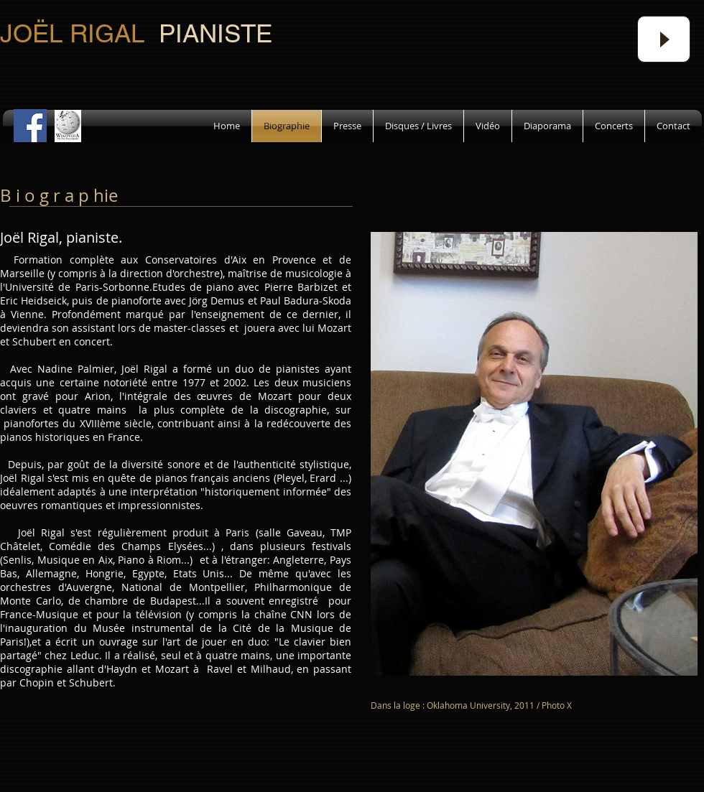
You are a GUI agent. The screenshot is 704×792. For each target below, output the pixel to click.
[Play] (664, 39)
